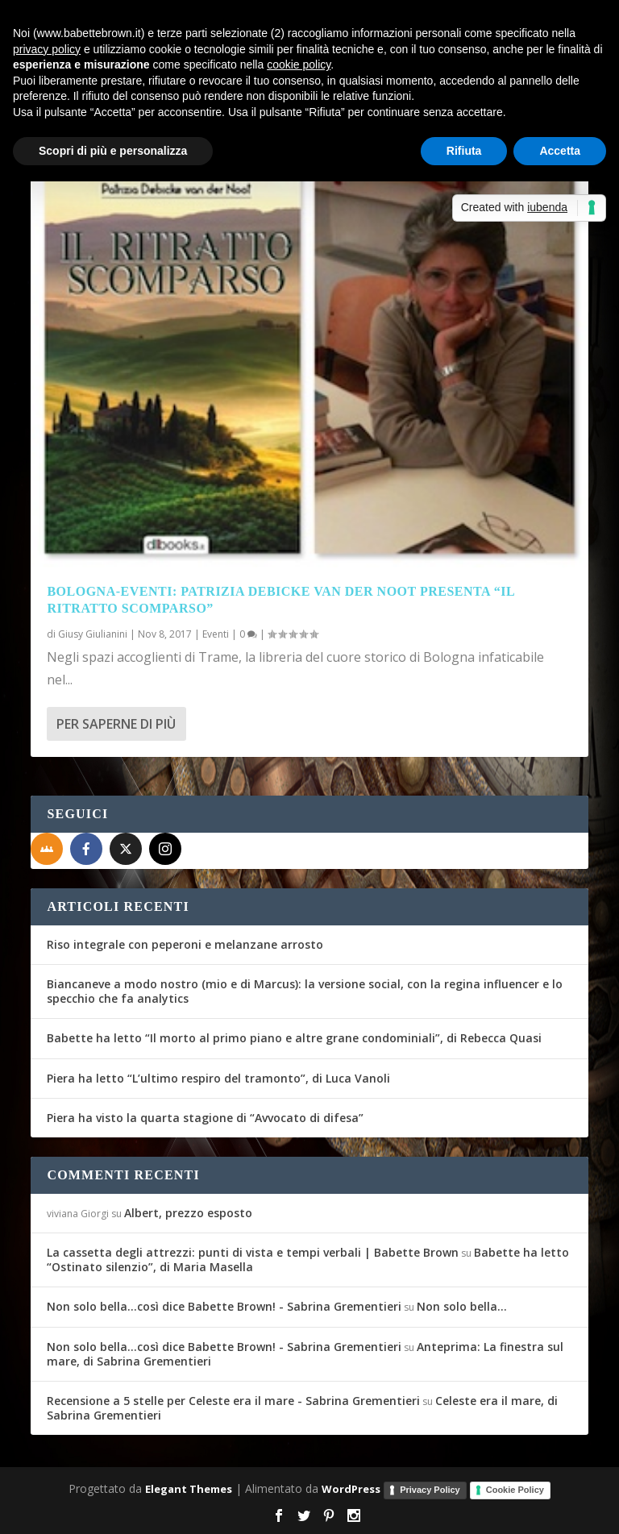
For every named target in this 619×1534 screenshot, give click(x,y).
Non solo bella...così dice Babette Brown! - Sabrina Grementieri (224, 1306)
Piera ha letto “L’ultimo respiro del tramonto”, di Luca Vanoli (218, 1078)
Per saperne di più (116, 724)
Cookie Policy (515, 1490)
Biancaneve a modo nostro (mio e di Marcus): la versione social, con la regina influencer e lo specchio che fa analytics (305, 991)
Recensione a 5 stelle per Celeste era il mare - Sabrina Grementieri (233, 1400)
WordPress (351, 1489)
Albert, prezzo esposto (188, 1212)
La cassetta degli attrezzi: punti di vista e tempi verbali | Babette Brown (253, 1252)
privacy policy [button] (47, 49)
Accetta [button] (559, 150)
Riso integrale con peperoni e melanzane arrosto (185, 944)
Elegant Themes (188, 1489)
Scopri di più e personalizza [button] (113, 150)
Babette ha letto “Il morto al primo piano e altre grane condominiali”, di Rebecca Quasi (294, 1038)
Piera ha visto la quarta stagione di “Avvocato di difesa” (205, 1117)
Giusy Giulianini (92, 634)
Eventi (215, 634)
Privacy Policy (430, 1490)
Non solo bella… (462, 1306)
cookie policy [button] (298, 64)
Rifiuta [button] (464, 150)
